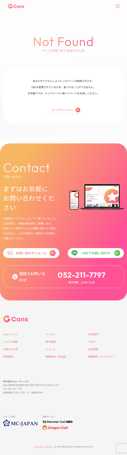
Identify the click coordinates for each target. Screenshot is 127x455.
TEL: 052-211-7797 (12, 388)
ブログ (92, 341)
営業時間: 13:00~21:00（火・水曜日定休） (23, 392)
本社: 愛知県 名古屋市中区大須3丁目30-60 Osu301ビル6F (31, 385)
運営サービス (49, 416)
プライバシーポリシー (44, 446)
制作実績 (51, 341)
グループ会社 (9, 416)
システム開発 (10, 341)
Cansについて (10, 334)
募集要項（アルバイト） (101, 356)
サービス (51, 334)
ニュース (50, 349)
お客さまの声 (10, 349)
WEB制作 (93, 334)
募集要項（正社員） (57, 356)
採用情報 (8, 356)
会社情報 (93, 349)
